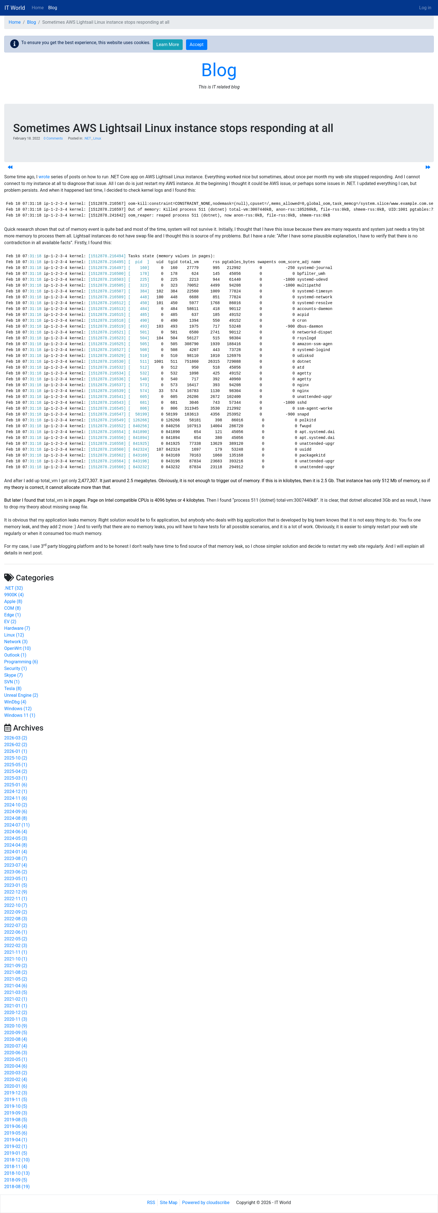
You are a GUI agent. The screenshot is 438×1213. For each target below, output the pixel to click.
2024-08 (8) (15, 818)
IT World (14, 7)
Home (38, 7)
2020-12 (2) (15, 1012)
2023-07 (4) (15, 865)
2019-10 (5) (15, 1106)
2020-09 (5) (15, 1032)
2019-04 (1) (15, 1139)
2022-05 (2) (15, 938)
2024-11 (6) (15, 798)
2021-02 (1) (15, 999)
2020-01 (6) (15, 1086)
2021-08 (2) (15, 972)
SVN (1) (12, 681)
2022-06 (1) (15, 932)
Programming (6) (21, 661)
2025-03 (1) (15, 778)
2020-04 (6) (15, 1066)
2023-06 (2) (15, 872)
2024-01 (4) (15, 851)
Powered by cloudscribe (205, 1202)
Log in (425, 7)
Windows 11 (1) (19, 715)
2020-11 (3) (15, 1019)
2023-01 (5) (15, 885)
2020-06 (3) (15, 1052)
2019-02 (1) (15, 1146)
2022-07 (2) (15, 925)
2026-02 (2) (15, 744)
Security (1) (15, 668)
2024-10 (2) (15, 805)
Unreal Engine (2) (21, 695)
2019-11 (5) (15, 1099)
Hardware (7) (17, 628)
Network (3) (16, 641)
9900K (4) (14, 594)
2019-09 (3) (15, 1113)
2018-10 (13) (17, 1173)
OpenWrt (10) (17, 648)
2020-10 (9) (15, 1026)
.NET (87, 138)
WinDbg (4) (15, 702)
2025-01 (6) (15, 784)
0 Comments (53, 138)
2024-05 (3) (15, 838)
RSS (151, 1202)
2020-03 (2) (15, 1072)
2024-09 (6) (15, 811)
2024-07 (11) (17, 825)
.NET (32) (13, 588)
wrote (44, 176)
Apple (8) (13, 601)
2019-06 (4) (15, 1126)
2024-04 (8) (15, 845)
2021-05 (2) (15, 979)
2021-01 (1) (15, 1005)
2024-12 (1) (15, 791)
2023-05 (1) (15, 878)
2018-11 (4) (15, 1166)
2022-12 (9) (15, 892)
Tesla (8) (13, 688)
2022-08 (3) (15, 918)
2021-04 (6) (15, 985)
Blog (52, 7)
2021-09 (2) (15, 965)
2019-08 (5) (15, 1119)
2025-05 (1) (15, 764)
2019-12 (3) (15, 1093)
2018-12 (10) (17, 1159)
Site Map (168, 1202)
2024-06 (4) (15, 831)
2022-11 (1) (15, 898)
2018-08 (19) (17, 1186)
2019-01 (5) (15, 1153)
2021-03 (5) (15, 992)
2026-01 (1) (15, 751)
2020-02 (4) (15, 1079)
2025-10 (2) (15, 758)
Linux (97, 138)
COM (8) (12, 608)
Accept (197, 44)
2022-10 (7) (15, 905)
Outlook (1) (15, 655)
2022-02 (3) (15, 945)
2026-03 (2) (15, 738)
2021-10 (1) (15, 959)
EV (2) (10, 621)
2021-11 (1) (15, 952)
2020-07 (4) (15, 1046)
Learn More (167, 44)
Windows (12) (18, 708)
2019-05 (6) (15, 1133)
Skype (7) (13, 675)
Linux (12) (14, 635)
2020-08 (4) (15, 1039)
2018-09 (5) (15, 1180)
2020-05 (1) (15, 1059)
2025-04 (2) (15, 771)
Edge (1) (12, 615)
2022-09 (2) (15, 912)
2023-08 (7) (15, 858)
